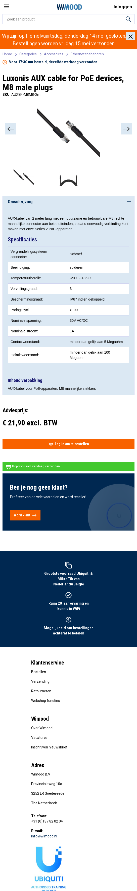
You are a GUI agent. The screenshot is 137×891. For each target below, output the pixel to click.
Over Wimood (42, 728)
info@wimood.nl (44, 836)
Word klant (25, 515)
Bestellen (38, 672)
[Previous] (10, 128)
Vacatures (39, 738)
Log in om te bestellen (68, 444)
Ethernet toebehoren (87, 54)
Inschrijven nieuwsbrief (49, 747)
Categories (28, 54)
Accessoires (53, 54)
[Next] (126, 128)
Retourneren (41, 691)
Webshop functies (45, 701)
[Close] (130, 36)
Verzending (40, 681)
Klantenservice (47, 662)
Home (7, 54)
